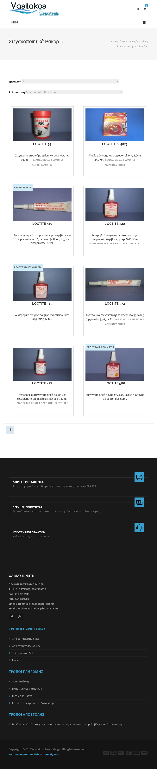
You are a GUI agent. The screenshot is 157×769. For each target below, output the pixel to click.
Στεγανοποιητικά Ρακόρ (132, 46)
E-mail (15, 660)
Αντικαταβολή (20, 681)
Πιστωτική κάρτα (22, 696)
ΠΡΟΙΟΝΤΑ (128, 41)
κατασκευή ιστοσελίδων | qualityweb (34, 754)
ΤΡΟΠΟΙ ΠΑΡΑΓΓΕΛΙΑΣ (27, 629)
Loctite (142, 41)
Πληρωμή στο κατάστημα (27, 688)
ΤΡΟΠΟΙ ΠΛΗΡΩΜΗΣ (26, 671)
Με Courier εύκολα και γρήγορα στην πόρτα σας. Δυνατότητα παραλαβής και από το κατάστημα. (69, 724)
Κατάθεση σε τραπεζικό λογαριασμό (33, 703)
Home (114, 41)
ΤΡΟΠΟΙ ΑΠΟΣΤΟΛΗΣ (26, 714)
